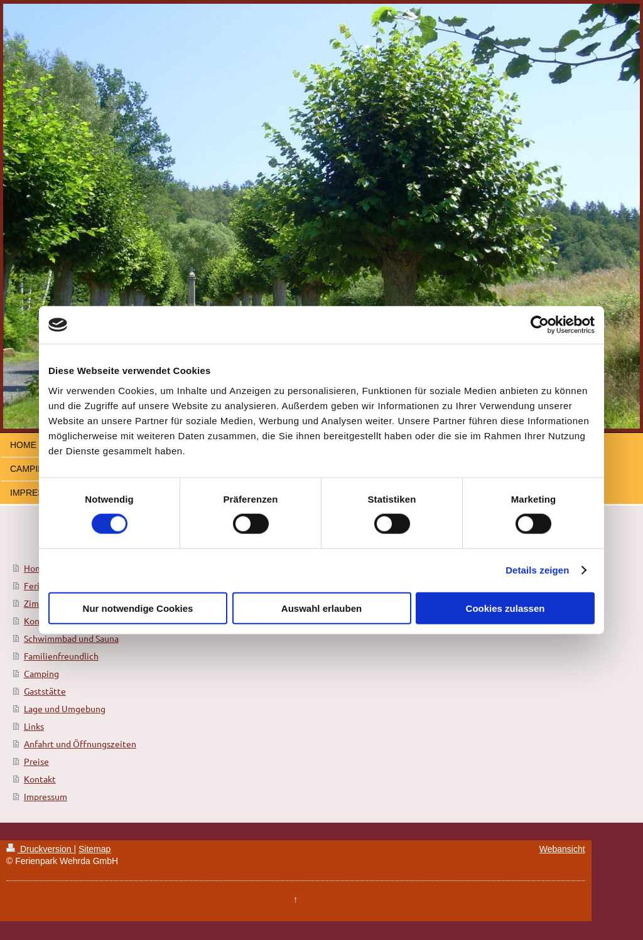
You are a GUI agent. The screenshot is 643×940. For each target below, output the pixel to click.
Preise (36, 761)
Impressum (45, 796)
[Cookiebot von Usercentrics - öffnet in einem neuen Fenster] (540, 325)
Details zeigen (537, 570)
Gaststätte (45, 691)
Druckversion (39, 849)
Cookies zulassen (505, 607)
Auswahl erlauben (321, 607)
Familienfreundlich (61, 655)
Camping (41, 673)
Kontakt (40, 778)
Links (34, 726)
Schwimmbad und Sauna (71, 638)
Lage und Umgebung (64, 708)
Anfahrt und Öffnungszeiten (80, 743)
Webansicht (562, 849)
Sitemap (94, 849)
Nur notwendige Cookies (138, 607)
